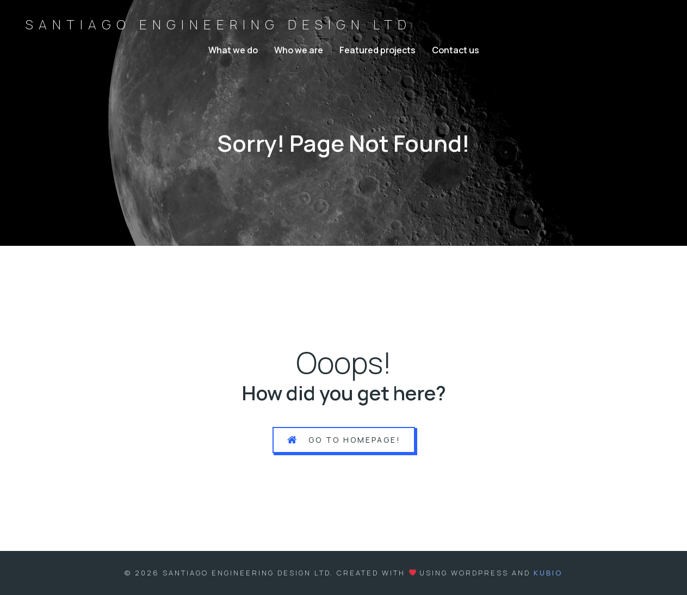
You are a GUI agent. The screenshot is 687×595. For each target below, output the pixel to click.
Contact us (455, 50)
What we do (233, 50)
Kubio (548, 573)
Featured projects (377, 50)
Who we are (298, 50)
